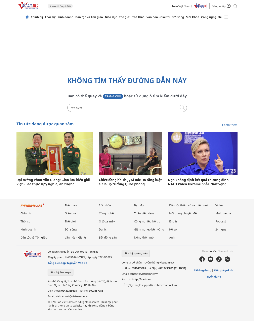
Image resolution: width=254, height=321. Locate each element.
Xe (220, 17)
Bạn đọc (139, 205)
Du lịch (103, 229)
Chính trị (37, 17)
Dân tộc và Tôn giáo (89, 17)
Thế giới (124, 17)
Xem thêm (229, 125)
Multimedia (223, 213)
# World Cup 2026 (60, 6)
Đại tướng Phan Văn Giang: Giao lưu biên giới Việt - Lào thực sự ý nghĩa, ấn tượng (53, 182)
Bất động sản (108, 237)
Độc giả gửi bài (224, 270)
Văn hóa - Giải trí (158, 17)
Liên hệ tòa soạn (60, 272)
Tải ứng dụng (202, 270)
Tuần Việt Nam (180, 6)
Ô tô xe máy (107, 221)
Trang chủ (113, 96)
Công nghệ (208, 17)
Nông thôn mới (144, 237)
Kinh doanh (65, 17)
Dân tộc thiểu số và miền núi (188, 205)
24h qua (220, 229)
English (174, 221)
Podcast (220, 221)
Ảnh (172, 237)
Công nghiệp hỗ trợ (147, 221)
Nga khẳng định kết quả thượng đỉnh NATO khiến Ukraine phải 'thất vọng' (198, 182)
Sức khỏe (192, 17)
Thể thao (138, 17)
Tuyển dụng (213, 276)
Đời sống (178, 17)
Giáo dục (111, 17)
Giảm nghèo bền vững (149, 229)
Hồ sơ (173, 229)
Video (219, 205)
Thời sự (50, 17)
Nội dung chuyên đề (183, 213)
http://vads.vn (141, 279)
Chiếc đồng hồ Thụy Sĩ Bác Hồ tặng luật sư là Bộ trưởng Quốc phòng (130, 182)
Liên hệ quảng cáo (135, 253)
